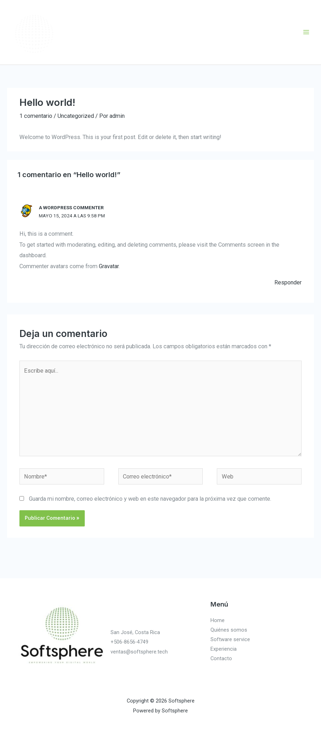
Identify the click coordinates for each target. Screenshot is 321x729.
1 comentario (35, 116)
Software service (230, 639)
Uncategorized (76, 116)
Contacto (221, 658)
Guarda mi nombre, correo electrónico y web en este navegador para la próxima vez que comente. (150, 498)
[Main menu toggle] (306, 32)
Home (217, 620)
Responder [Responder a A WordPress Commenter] (288, 282)
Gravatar (109, 266)
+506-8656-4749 (129, 642)
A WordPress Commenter (71, 207)
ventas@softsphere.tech (139, 652)
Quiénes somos (228, 630)
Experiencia (223, 649)
